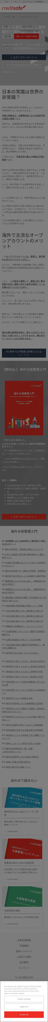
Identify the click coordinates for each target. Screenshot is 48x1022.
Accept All (24, 1014)
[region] (24, 1001)
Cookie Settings (24, 999)
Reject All (24, 1006)
